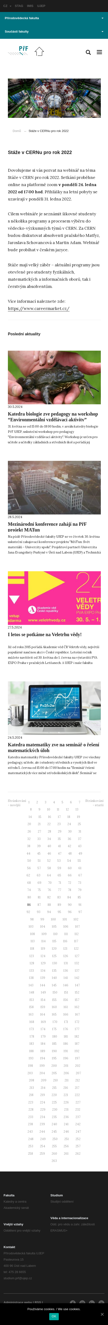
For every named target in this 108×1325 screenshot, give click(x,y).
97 (80, 912)
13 (77, 809)
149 (43, 992)
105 (54, 927)
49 (80, 853)
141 (66, 978)
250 (55, 1139)
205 (54, 1073)
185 (54, 1044)
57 (39, 868)
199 (42, 1066)
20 (29, 824)
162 (77, 1007)
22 (49, 824)
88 (49, 905)
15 (39, 817)
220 (54, 1095)
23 (59, 824)
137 (77, 971)
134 (43, 971)
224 (42, 1102)
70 (50, 883)
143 (31, 985)
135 (54, 971)
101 (65, 919)
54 (69, 861)
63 (38, 875)
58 (49, 868)
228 (30, 1110)
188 (31, 1051)
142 (77, 978)
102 (76, 919)
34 (49, 839)
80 (29, 897)
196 (65, 1058)
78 (69, 890)
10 (48, 809)
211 (67, 1080)
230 (54, 1110)
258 (30, 1154)
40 (49, 846)
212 (77, 1080)
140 (54, 978)
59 (59, 868)
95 (59, 912)
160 (54, 1007)
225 (54, 1102)
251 (66, 1139)
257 (78, 1146)
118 (32, 949)
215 (54, 1088)
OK (54, 1316)
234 (42, 1117)
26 (29, 831)
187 (77, 1044)
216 (65, 1088)
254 (42, 1146)
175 (54, 1029)
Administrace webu (18, 1302)
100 (53, 919)
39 (39, 846)
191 (66, 1051)
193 (31, 1058)
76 (49, 890)
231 (66, 1110)
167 (77, 1014)
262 (78, 1154)
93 (38, 912)
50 (29, 861)
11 (58, 809)
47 (59, 853)
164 (42, 1014)
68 (29, 883)
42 (69, 846)
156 (65, 1000)
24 (69, 824)
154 (43, 1000)
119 (43, 949)
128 (32, 963)
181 (66, 1036)
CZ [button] (7, 6)
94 (49, 912)
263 (54, 1161)
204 (42, 1073)
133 (31, 971)
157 (77, 1000)
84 (69, 897)
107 (77, 927)
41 (59, 846)
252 (78, 1139)
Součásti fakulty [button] (54, 31)
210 (55, 1080)
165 (54, 1014)
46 (49, 853)
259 (42, 1154)
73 (79, 883)
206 (66, 1073)
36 (69, 839)
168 (31, 1022)
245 (54, 1132)
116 (65, 941)
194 (42, 1058)
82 (49, 897)
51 (39, 861)
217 (77, 1088)
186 (65, 1044)
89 (59, 905)
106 (65, 927)
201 (66, 1066)
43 (79, 846)
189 (42, 1051)
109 (44, 934)
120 (54, 949)
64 (49, 875)
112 (77, 934)
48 (70, 853)
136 (65, 971)
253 (30, 1146)
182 (77, 1036)
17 (59, 817)
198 (30, 1066)
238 (30, 1124)
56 (29, 868)
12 (67, 809)
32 (29, 839)
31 (79, 831)
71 (59, 883)
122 (76, 949)
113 (33, 941)
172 (77, 1022)
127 (77, 956)
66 (70, 875)
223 (30, 1102)
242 (78, 1124)
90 (70, 905)
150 (55, 992)
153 (31, 1000)
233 (30, 1117)
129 (43, 963)
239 (42, 1124)
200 (54, 1066)
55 (79, 861)
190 (54, 1051)
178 (32, 1036)
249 (43, 1139)
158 (31, 1007)
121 (65, 949)
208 (31, 1080)
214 (43, 1088)
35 (59, 839)
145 (54, 985)
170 (55, 1022)
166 (65, 1014)
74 (29, 890)
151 (66, 992)
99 (42, 919)
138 (31, 978)
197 (77, 1058)
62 (28, 875)
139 (42, 978)
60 (70, 868)
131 (66, 963)
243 (30, 1132)
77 (59, 890)
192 (77, 1051)
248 (30, 1139)
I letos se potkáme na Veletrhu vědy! (45, 634)
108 (32, 934)
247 (78, 1132)
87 (39, 905)
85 (79, 897)
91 (79, 905)
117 (76, 941)
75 (39, 890)
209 (43, 1080)
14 (30, 817)
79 (79, 890)
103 (31, 927)
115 (54, 941)
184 (43, 1044)
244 (42, 1132)
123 (31, 956)
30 (70, 831)
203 (30, 1073)
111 (66, 934)
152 (77, 992)
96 (70, 912)
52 (49, 861)
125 (54, 956)
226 (66, 1102)
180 (54, 1036)
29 (59, 831)
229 (42, 1110)
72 (69, 883)
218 (31, 1095)
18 (68, 817)
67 (80, 875)
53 (59, 861)
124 (43, 956)
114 (43, 941)
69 (39, 883)
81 (39, 897)
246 (66, 1132)
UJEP (41, 6)
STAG (19, 6)
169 (43, 1022)
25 (79, 824)
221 (66, 1095)
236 (66, 1117)
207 (78, 1073)
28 (49, 831)
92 (28, 912)
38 (28, 846)
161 (66, 1007)
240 (54, 1124)
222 (77, 1095)
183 (31, 1044)
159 (42, 1007)
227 (78, 1102)
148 (31, 992)
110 (55, 934)
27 (39, 831)
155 (54, 1000)
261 (66, 1154)
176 (65, 1029)
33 (39, 839)
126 (65, 956)
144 (42, 985)
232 (77, 1110)
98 (32, 919)
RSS (38, 1302)
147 (77, 985)
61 (79, 868)
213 (31, 1088)
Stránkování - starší (94, 803)
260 (54, 1154)
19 (78, 817)
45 (39, 853)
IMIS (30, 6)
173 (31, 1029)
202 (77, 1066)
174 (43, 1029)
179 (43, 1036)
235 (54, 1117)
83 (59, 897)
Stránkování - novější (17, 803)
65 (59, 875)
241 (66, 1124)
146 (65, 985)
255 (54, 1146)
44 (28, 853)
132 (77, 963)
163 (31, 1014)
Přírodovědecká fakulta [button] (54, 18)
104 (42, 927)
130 (54, 963)
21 (39, 824)
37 (79, 839)
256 (66, 1146)
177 (77, 1029)
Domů (17, 131)
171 (66, 1022)
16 (49, 817)
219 (42, 1095)
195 (54, 1058)
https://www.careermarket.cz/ (39, 308)
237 (78, 1117)
